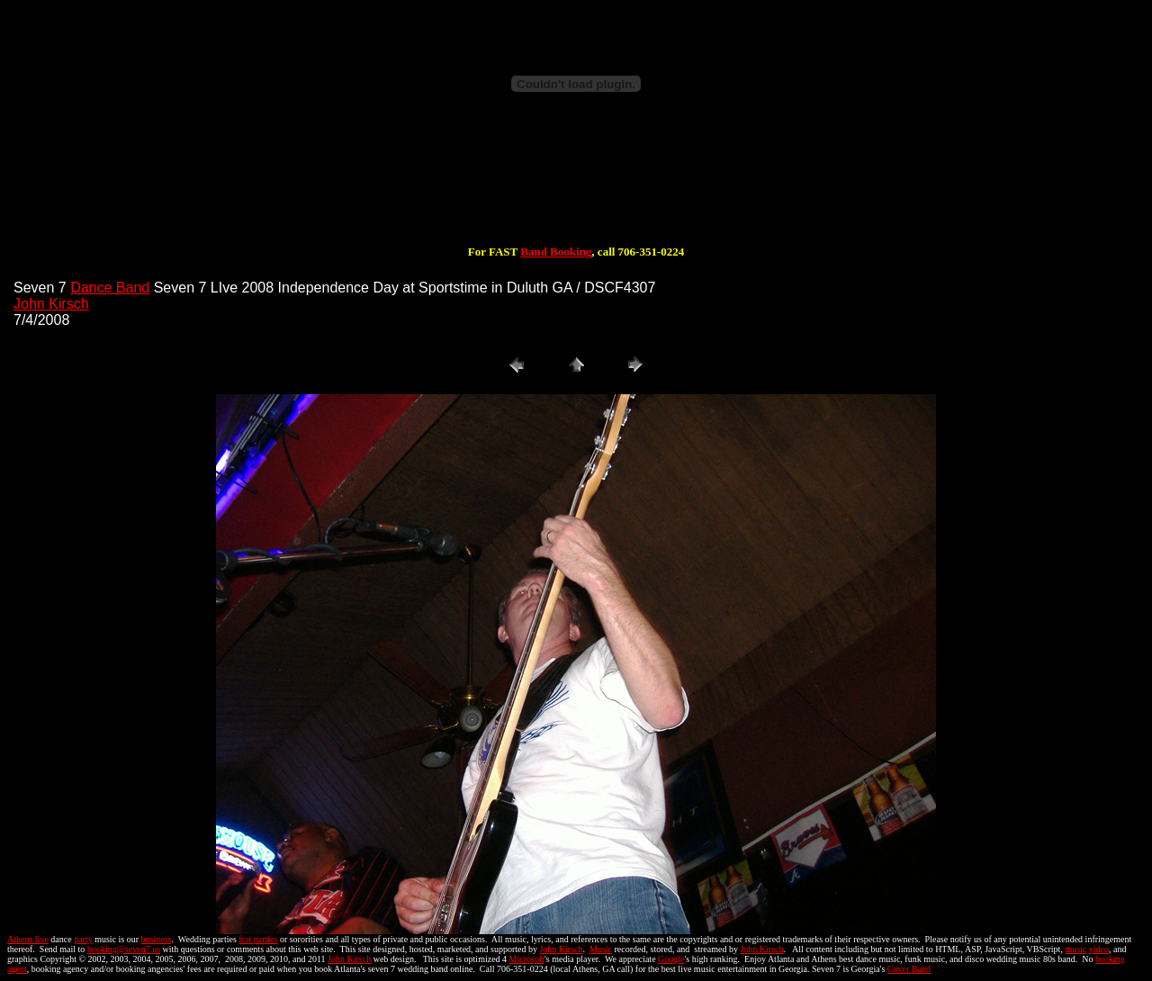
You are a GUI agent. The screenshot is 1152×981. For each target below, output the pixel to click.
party (83, 939)
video (1099, 949)
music (1075, 949)
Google (671, 959)
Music (601, 949)
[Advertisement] (576, 187)
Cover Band (909, 969)
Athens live (28, 939)
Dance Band (109, 287)
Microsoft (526, 959)
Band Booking (555, 251)
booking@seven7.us (123, 949)
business (156, 939)
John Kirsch (51, 303)
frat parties (257, 939)
